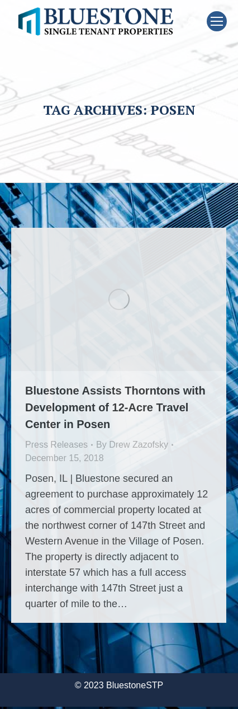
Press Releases (56, 444)
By (132, 444)
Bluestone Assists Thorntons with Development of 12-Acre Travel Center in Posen (115, 407)
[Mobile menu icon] (217, 21)
